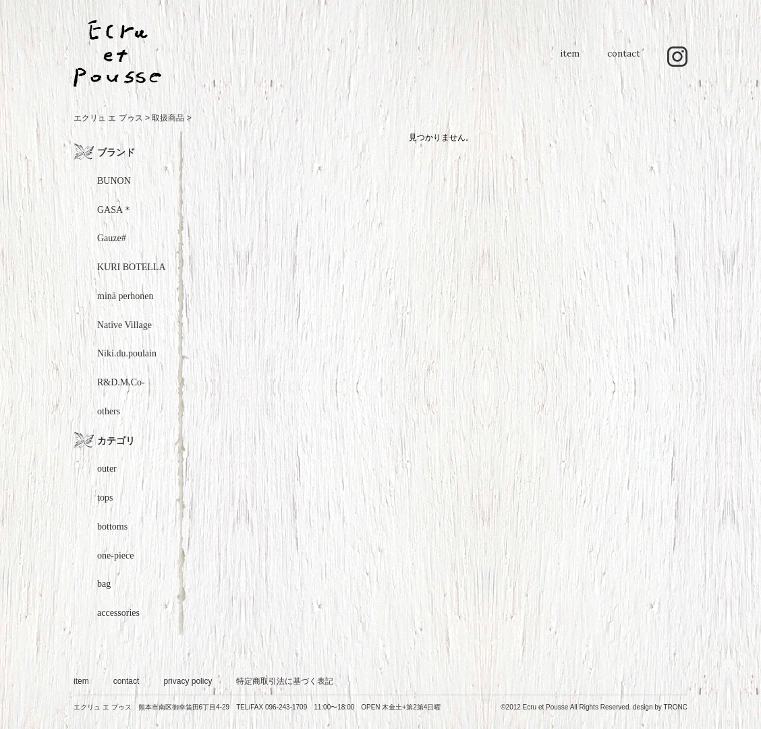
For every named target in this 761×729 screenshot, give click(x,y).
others (108, 411)
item (569, 60)
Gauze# (111, 238)
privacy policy (187, 681)
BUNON (114, 181)
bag (104, 584)
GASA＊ (114, 210)
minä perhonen (125, 296)
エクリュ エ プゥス (108, 118)
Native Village (124, 325)
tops (105, 498)
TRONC (675, 707)
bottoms (112, 526)
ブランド (116, 152)
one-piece (115, 555)
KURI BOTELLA (131, 267)
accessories (118, 613)
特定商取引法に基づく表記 (284, 681)
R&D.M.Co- (121, 382)
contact (623, 60)
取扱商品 (168, 118)
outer (107, 469)
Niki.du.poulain (127, 353)
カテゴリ (116, 440)
